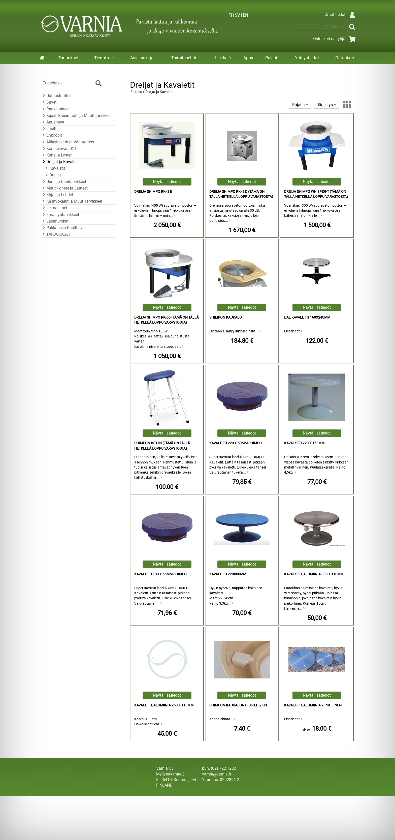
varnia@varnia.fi (216, 774)
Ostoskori (344, 57)
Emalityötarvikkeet (60, 214)
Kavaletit (54, 168)
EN (245, 15)
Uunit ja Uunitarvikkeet (63, 181)
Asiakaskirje (141, 57)
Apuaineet (52, 122)
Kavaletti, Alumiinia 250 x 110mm (163, 705)
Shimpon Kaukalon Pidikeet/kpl (238, 705)
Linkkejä (223, 57)
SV (237, 15)
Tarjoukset (68, 57)
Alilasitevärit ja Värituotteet (67, 142)
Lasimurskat (55, 221)
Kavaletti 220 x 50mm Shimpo (235, 443)
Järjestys (326, 104)
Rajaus (300, 104)
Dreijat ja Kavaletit (60, 161)
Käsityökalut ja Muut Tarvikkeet (71, 201)
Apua (248, 57)
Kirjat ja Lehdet (57, 194)
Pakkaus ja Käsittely (61, 227)
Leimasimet (54, 207)
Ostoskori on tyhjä (335, 38)
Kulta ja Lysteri (57, 155)
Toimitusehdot (185, 57)
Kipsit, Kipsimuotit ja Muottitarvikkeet (77, 115)
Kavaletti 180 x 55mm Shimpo (160, 574)
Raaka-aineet (55, 109)
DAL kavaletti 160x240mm (307, 317)
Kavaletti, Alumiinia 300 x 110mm (313, 574)
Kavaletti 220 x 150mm (304, 443)
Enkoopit (51, 135)
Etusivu (136, 92)
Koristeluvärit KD (58, 148)
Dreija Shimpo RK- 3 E (153, 192)
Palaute (272, 57)
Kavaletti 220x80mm (227, 574)
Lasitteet (51, 128)
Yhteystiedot (307, 57)
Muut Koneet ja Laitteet (64, 188)
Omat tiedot (340, 14)
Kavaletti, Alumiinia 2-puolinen (313, 705)
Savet (48, 102)
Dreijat (52, 175)
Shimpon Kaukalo (225, 317)
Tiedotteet (104, 57)
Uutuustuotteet (57, 95)
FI (230, 15)
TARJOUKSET (56, 234)
